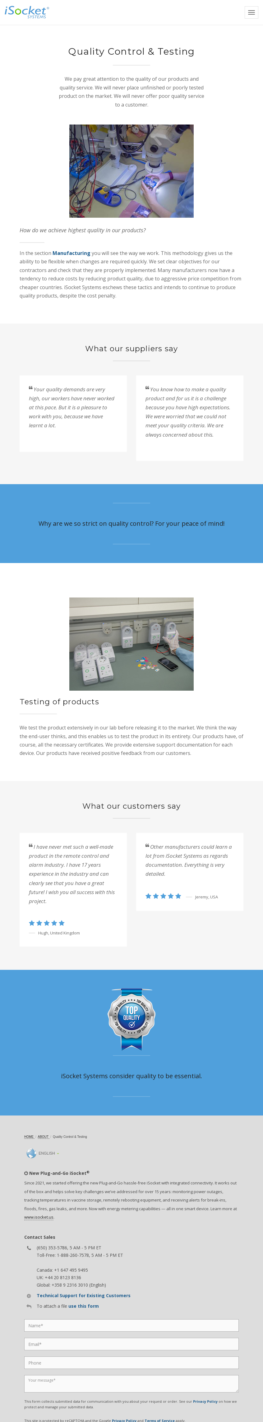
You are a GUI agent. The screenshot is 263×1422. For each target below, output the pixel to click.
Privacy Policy (205, 1401)
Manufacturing (71, 253)
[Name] (131, 1325)
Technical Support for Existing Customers (84, 1295)
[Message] (131, 1383)
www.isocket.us (38, 1217)
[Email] (131, 1344)
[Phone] (131, 1362)
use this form (83, 1306)
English (40, 1153)
